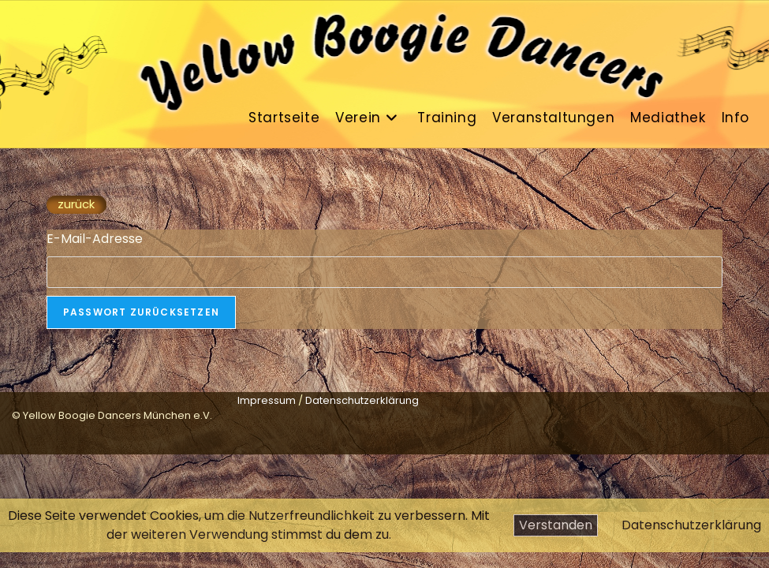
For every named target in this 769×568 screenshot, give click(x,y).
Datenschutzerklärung (691, 525)
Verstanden (555, 525)
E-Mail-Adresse (95, 239)
